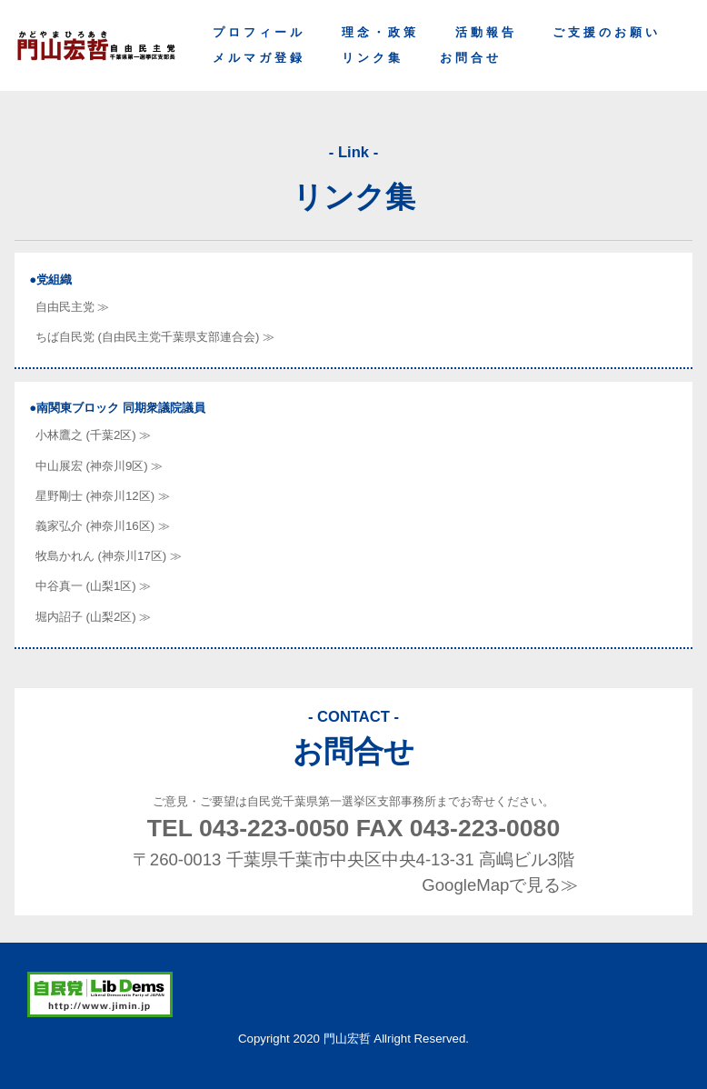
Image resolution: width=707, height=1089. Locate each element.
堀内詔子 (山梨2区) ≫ (93, 617)
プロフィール (259, 32)
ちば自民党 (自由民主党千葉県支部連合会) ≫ (154, 337)
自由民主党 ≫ (72, 307)
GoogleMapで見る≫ (500, 884)
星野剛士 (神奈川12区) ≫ (102, 496)
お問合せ (471, 58)
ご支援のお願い (607, 32)
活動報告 (486, 32)
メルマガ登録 (259, 58)
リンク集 (372, 58)
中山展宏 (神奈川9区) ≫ (99, 466)
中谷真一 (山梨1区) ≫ (93, 586)
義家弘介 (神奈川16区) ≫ (102, 526)
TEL (248, 828)
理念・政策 (380, 32)
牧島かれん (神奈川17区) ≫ (108, 556)
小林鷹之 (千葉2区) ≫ (93, 435)
